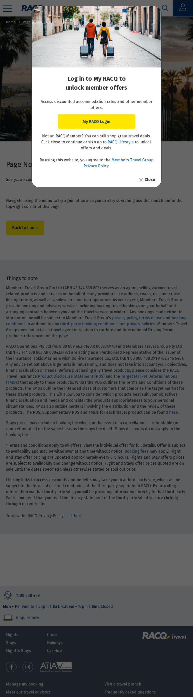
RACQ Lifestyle (121, 142)
